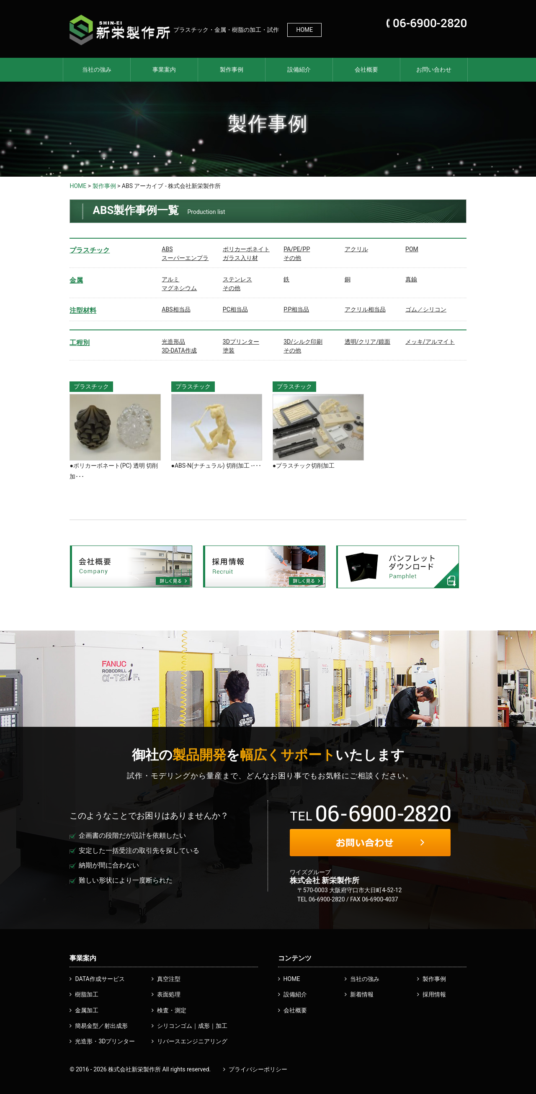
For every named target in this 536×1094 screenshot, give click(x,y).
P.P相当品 (296, 309)
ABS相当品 (176, 309)
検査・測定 (171, 1010)
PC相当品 (235, 309)
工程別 (80, 343)
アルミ (170, 279)
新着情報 (362, 994)
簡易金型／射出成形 (101, 1025)
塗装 (228, 350)
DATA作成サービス (99, 979)
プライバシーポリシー (258, 1069)
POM (411, 249)
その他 (292, 258)
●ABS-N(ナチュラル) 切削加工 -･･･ (216, 465)
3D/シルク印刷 (302, 341)
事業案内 (164, 69)
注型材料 (83, 310)
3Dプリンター (241, 341)
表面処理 (168, 994)
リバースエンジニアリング (192, 1041)
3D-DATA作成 (179, 350)
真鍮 (411, 279)
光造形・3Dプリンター (105, 1041)
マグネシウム (179, 288)
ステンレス (237, 279)
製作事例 (231, 69)
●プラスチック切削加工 (304, 465)
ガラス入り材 (240, 258)
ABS (167, 249)
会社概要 (366, 69)
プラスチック (90, 250)
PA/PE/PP (296, 249)
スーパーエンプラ (185, 258)
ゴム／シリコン (425, 309)
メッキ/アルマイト (430, 341)
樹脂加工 (86, 994)
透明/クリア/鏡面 (368, 341)
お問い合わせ (433, 69)
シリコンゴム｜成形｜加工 (192, 1025)
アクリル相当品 (365, 309)
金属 (76, 280)
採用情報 (434, 994)
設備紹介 (299, 69)
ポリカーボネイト (246, 249)
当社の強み (96, 69)
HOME (304, 29)
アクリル (356, 249)
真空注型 (168, 979)
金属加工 (86, 1010)
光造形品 (173, 341)
